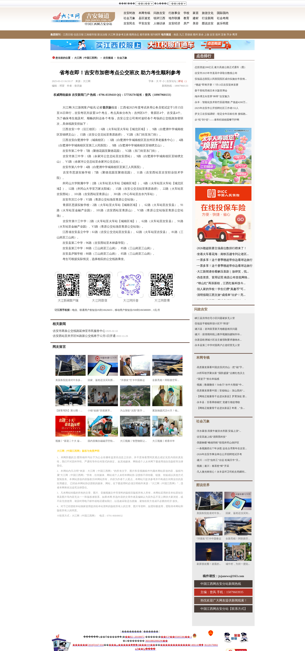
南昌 (176, 34)
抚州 (217, 34)
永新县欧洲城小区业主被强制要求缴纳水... (218, 339)
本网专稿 (144, 13)
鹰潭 (234, 34)
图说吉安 (208, 23)
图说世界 (203, 485)
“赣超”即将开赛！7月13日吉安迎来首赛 (216, 84)
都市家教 (145, 34)
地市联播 (174, 18)
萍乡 (229, 34)
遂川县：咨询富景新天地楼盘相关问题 (216, 328)
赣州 (195, 34)
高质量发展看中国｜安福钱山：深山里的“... (221, 390)
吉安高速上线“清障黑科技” (212, 436)
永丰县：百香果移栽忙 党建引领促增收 (218, 402)
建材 (196, 18)
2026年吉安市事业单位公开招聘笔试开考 (219, 454)
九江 (181, 34)
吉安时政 (129, 13)
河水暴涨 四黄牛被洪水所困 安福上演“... (219, 430)
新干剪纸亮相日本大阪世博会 (211, 90)
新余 (201, 34)
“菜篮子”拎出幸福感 (208, 378)
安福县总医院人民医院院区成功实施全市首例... (221, 78)
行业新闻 (208, 18)
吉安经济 (174, 23)
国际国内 (223, 13)
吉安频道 (108, 57)
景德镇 (188, 34)
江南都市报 (90, 34)
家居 (196, 13)
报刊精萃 (155, 34)
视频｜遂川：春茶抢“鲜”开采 (213, 465)
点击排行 (203, 56)
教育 (186, 18)
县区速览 (144, 18)
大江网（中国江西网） (86, 57)
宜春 (223, 34)
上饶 (206, 34)
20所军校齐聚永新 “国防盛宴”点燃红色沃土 (221, 373)
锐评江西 (159, 18)
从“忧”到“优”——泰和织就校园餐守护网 (217, 119)
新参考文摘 (122, 34)
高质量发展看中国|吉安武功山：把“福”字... (220, 367)
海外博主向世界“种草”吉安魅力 (212, 96)
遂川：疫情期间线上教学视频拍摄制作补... (218, 334)
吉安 (212, 34)
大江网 (111, 34)
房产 (186, 23)
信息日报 (79, 34)
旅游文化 (208, 13)
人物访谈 (159, 23)
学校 (186, 13)
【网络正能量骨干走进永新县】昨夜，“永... (221, 408)
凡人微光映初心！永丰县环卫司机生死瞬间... (221, 471)
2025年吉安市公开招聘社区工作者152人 (217, 108)
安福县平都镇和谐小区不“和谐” (212, 323)
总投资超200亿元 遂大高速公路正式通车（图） (221, 67)
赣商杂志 (134, 34)
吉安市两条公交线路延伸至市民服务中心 (79, 330)
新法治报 (102, 34)
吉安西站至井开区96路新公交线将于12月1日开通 (84, 335)
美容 (196, 23)
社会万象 (129, 18)
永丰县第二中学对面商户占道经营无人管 (217, 345)
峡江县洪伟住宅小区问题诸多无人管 (215, 318)
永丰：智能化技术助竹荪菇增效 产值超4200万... (221, 102)
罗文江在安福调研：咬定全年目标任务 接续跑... (221, 113)
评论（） (183, 81)
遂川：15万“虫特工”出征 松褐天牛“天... (218, 460)
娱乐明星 (223, 23)
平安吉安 (144, 23)
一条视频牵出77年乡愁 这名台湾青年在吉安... (222, 448)
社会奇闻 (223, 18)
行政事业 (174, 13)
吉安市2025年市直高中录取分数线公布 (216, 73)
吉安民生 (129, 23)
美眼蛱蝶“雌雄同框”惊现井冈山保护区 (218, 442)
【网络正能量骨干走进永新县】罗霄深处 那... (222, 396)
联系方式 (238, 608)
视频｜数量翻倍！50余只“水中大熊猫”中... (220, 384)
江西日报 (68, 34)
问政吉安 (159, 13)
